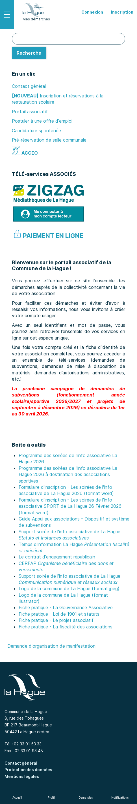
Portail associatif (30, 111)
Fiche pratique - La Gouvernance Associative (66, 607)
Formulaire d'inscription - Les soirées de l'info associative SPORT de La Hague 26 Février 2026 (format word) (70, 506)
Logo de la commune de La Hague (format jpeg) (69, 588)
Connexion (92, 12)
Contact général (29, 86)
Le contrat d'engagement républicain (57, 557)
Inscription (122, 12)
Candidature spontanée (36, 130)
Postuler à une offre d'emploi (42, 121)
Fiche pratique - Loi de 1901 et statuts (59, 614)
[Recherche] (29, 53)
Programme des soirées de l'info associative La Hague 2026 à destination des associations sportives (68, 474)
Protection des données (28, 769)
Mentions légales (22, 776)
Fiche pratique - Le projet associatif (56, 620)
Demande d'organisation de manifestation (51, 646)
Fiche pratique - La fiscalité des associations (65, 627)
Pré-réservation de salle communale (49, 140)
